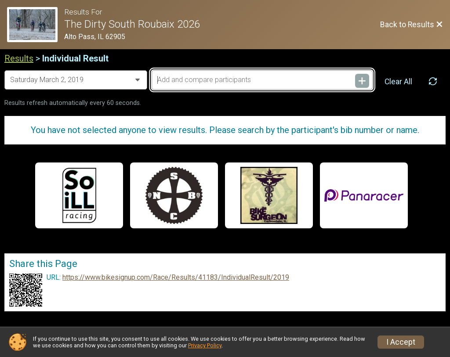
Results (18, 58)
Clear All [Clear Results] (398, 81)
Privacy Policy (204, 345)
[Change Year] (75, 80)
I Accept (400, 342)
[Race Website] (35, 24)
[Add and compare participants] (262, 80)
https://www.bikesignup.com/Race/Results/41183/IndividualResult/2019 (175, 277)
